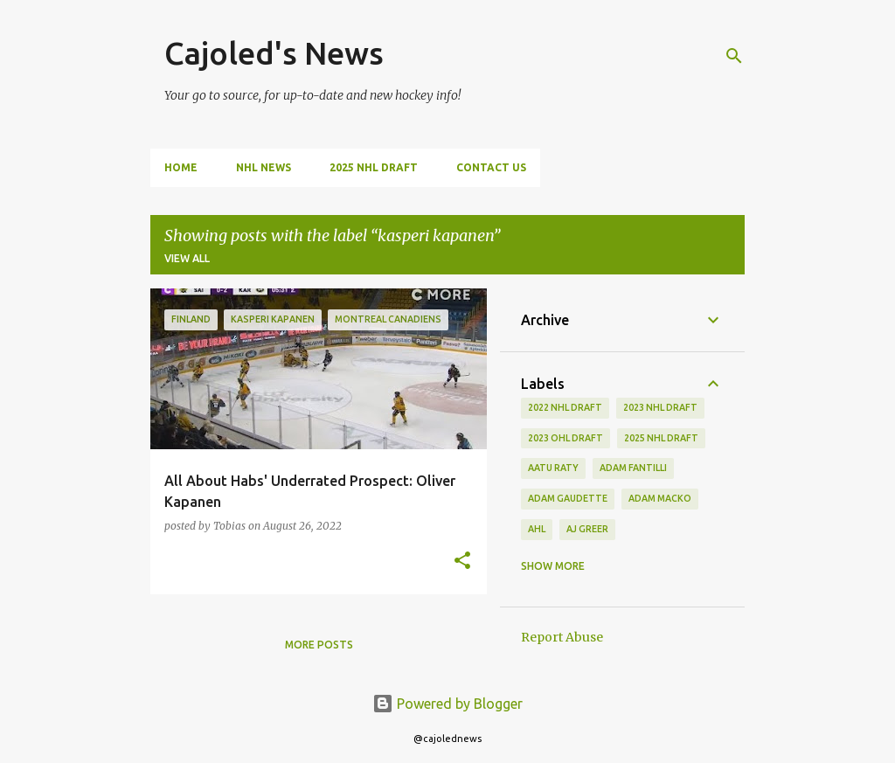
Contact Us (491, 167)
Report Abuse (562, 637)
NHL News (263, 167)
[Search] (734, 56)
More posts (319, 644)
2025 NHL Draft (374, 167)
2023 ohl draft (565, 438)
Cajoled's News (274, 53)
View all (187, 258)
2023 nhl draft (660, 407)
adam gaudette (567, 498)
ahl (536, 529)
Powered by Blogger (447, 703)
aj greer (587, 529)
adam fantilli (633, 467)
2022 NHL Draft (565, 407)
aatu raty (553, 467)
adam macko (659, 498)
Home (181, 167)
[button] (462, 561)
